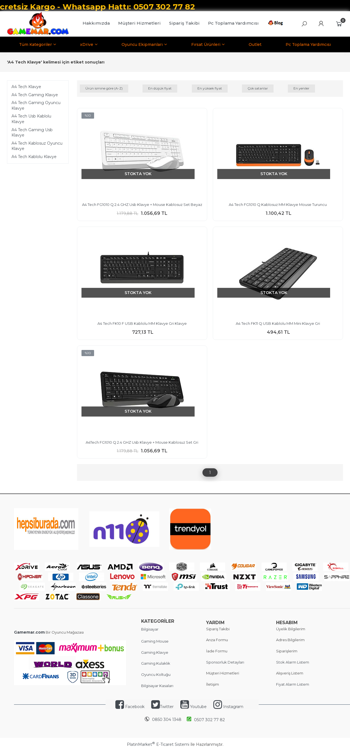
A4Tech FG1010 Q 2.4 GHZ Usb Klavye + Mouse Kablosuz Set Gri (142, 442)
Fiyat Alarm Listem (292, 684)
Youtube (198, 706)
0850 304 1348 (166, 719)
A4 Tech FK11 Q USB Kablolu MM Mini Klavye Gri (278, 323)
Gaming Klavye (154, 652)
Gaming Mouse (155, 641)
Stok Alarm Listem (292, 662)
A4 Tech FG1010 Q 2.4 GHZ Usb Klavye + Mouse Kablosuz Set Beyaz (142, 204)
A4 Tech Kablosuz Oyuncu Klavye (36, 146)
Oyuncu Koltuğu (156, 674)
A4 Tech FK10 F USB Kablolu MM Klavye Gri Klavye (142, 323)
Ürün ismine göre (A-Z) (104, 88)
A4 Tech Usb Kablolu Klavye (31, 119)
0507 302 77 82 (206, 719)
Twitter (162, 706)
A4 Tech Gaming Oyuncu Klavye (35, 105)
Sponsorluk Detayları (225, 662)
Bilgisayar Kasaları (157, 685)
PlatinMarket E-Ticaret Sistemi (158, 744)
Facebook (134, 706)
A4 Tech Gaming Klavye (34, 94)
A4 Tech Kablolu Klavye (34, 156)
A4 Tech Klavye (26, 86)
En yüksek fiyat (209, 88)
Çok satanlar (258, 88)
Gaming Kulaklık (155, 663)
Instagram (232, 706)
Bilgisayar (149, 629)
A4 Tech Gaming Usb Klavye (32, 132)
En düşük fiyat (160, 88)
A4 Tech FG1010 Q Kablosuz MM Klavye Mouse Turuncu (278, 204)
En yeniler (301, 88)
